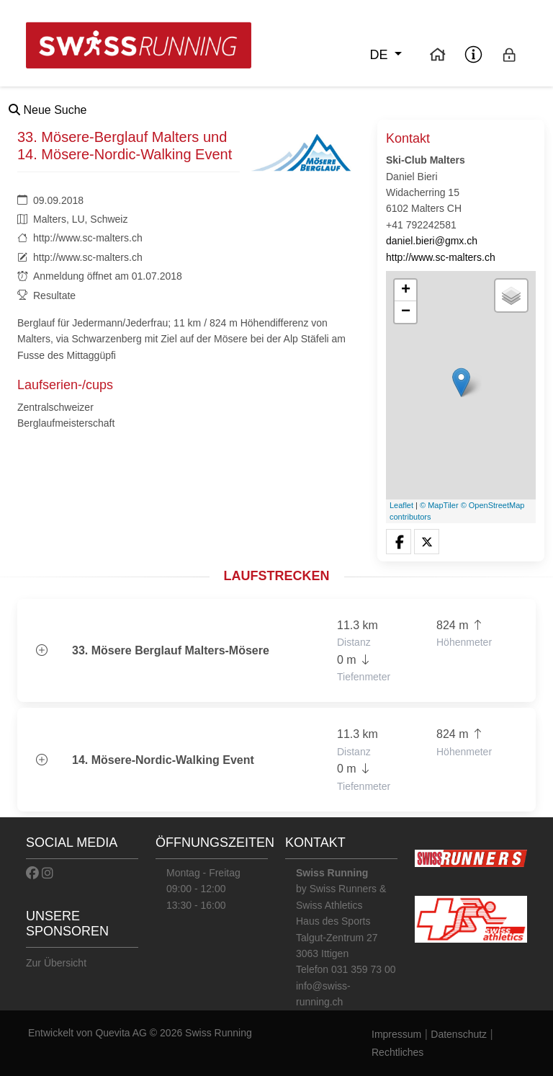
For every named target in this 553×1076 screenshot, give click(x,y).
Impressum (396, 1034)
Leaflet (401, 505)
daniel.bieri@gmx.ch (431, 240)
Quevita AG (122, 1033)
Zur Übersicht (56, 963)
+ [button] (405, 290)
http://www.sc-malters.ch (88, 238)
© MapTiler (439, 505)
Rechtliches (397, 1052)
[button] (398, 542)
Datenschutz (459, 1034)
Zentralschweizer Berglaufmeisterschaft (65, 415)
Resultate (54, 295)
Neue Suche (48, 110)
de (380, 55)
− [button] (405, 312)
